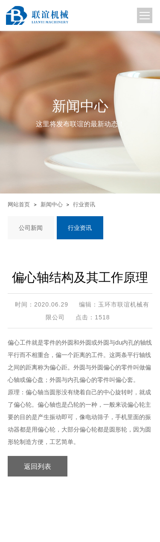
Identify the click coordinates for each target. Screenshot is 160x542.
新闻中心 (52, 205)
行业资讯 (84, 205)
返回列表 (37, 466)
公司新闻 (31, 227)
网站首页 (19, 204)
